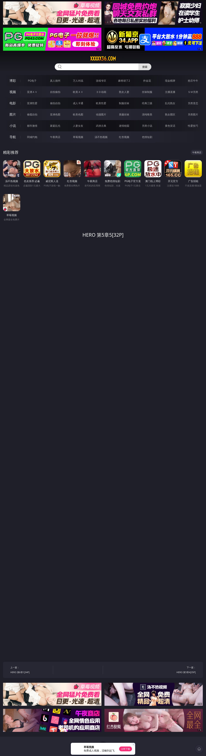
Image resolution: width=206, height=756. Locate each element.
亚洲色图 (55, 114)
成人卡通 (78, 103)
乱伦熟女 (170, 103)
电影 (12, 103)
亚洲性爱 (32, 103)
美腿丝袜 (124, 114)
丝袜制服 (147, 92)
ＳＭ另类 (193, 92)
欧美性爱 (101, 103)
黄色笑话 (170, 126)
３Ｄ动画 (101, 92)
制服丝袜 (124, 103)
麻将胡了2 (124, 80)
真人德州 (55, 80)
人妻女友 (78, 126)
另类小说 (147, 126)
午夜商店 (55, 137)
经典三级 (147, 103)
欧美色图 (78, 114)
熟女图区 (170, 114)
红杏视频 (124, 137)
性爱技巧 (193, 126)
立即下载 (125, 748)
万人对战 (78, 80)
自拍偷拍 (55, 92)
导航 (12, 137)
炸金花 (147, 80)
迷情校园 (124, 126)
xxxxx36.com (103, 58)
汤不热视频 (101, 137)
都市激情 (32, 126)
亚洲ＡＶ (32, 92)
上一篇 (30, 670)
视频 (12, 92)
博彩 (12, 80)
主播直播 (170, 92)
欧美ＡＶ (78, 92)
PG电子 (32, 80)
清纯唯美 (147, 114)
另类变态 (193, 103)
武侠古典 (101, 126)
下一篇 (175, 670)
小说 (12, 125)
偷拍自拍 (55, 103)
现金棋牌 (170, 80)
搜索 (144, 67)
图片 (12, 114)
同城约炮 (32, 137)
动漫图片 (101, 114)
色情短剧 (147, 137)
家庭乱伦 (55, 126)
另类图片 (193, 114)
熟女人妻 (124, 92)
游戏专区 (101, 80)
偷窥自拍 (32, 114)
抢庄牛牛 (193, 80)
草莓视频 (78, 137)
